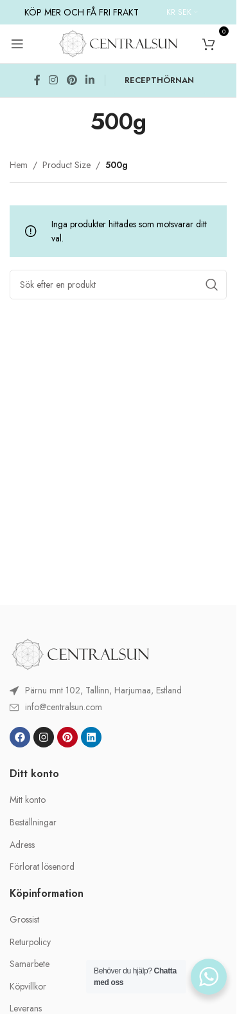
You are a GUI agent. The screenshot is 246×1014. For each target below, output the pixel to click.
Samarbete (29, 964)
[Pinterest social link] (71, 80)
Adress (22, 845)
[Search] (118, 284)
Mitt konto (28, 800)
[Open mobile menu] (17, 44)
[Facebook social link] (37, 80)
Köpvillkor (28, 987)
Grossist (24, 920)
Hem (19, 164)
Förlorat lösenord (42, 867)
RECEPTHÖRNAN (159, 80)
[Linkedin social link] (89, 80)
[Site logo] (118, 42)
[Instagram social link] (53, 80)
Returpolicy (30, 942)
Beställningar (33, 822)
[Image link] (80, 652)
